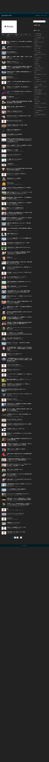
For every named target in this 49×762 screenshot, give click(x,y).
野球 (26, 35)
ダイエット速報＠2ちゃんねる (39, 37)
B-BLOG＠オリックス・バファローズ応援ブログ (40, 87)
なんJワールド (37, 105)
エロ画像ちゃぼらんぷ (8, 35)
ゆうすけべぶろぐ (37, 50)
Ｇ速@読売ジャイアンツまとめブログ (41, 103)
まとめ (21, 35)
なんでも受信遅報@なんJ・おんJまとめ (41, 94)
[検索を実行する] (46, 21)
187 (21, 537)
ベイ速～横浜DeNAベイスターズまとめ (40, 75)
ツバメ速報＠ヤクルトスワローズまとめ (41, 82)
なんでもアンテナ (7, 15)
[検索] (46, 13)
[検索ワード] (40, 21)
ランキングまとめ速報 (38, 84)
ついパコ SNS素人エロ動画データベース (40, 115)
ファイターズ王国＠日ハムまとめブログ (41, 108)
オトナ (30, 35)
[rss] (45, 13)
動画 (3, 34)
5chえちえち (36, 39)
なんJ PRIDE (37, 112)
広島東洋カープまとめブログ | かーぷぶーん (40, 55)
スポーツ (12, 35)
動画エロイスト (16, 35)
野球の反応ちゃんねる (38, 46)
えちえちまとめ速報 (38, 57)
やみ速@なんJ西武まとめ (39, 89)
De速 (35, 72)
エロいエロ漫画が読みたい (39, 110)
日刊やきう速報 (37, 101)
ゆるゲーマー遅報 (37, 48)
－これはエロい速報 (38, 35)
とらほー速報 (37, 59)
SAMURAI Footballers (38, 91)
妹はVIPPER (36, 63)
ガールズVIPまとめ (38, 79)
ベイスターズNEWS (38, 52)
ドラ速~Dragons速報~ (38, 33)
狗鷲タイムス (37, 99)
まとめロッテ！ (37, 61)
